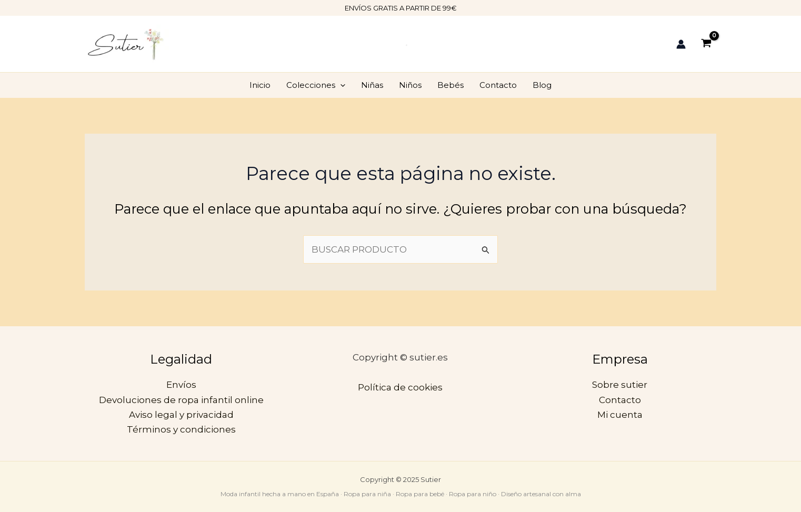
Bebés (450, 85)
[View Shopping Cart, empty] (706, 44)
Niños (410, 85)
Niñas (372, 85)
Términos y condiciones (181, 429)
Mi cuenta (620, 414)
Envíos (181, 384)
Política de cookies (400, 387)
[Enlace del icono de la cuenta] (681, 44)
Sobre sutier (619, 384)
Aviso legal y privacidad (181, 414)
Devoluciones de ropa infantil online (181, 400)
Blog (542, 85)
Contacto (498, 85)
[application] (340, 85)
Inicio (260, 85)
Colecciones (315, 85)
